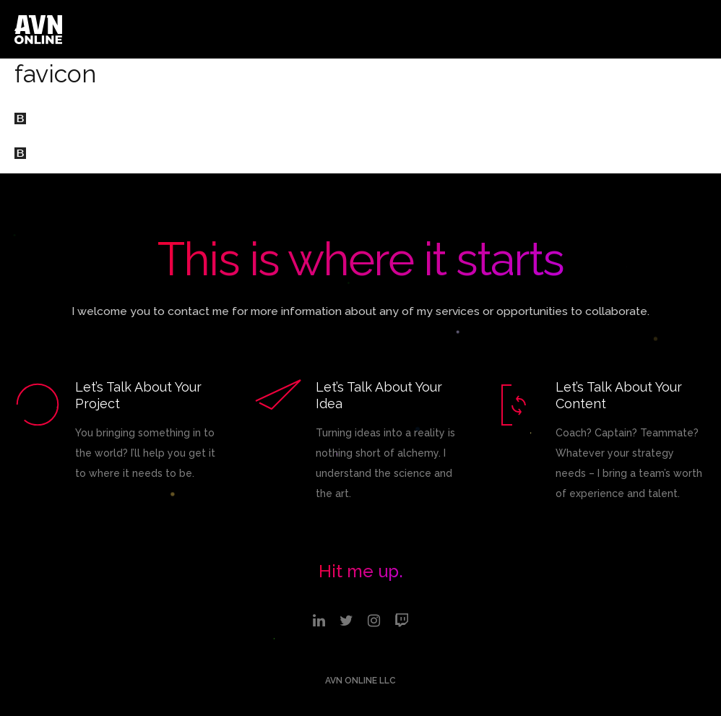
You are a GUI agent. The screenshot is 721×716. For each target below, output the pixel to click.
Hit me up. (361, 571)
